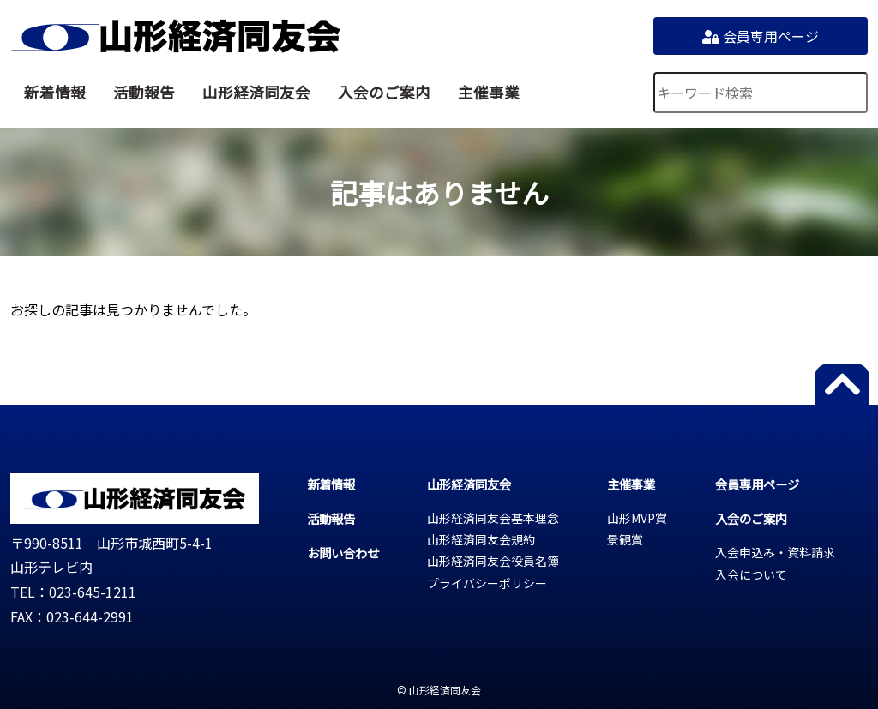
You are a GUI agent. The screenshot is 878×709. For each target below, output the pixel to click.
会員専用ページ (760, 36)
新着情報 (55, 92)
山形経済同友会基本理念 (493, 517)
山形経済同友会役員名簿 (493, 560)
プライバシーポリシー (487, 583)
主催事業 (489, 92)
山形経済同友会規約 (481, 539)
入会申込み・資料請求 (775, 552)
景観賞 (625, 539)
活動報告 (144, 92)
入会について (751, 574)
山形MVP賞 (637, 517)
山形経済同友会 (175, 36)
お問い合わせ (343, 553)
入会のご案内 (384, 92)
